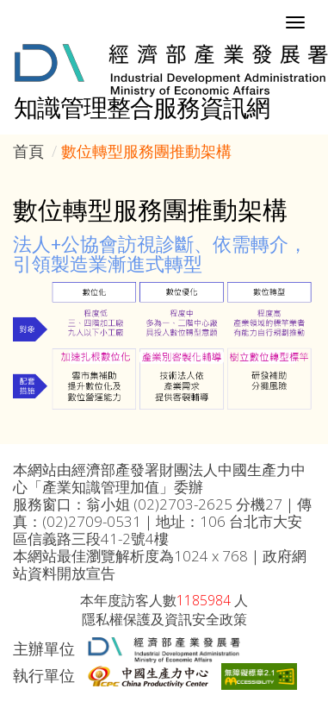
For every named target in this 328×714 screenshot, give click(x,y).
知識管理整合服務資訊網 (141, 107)
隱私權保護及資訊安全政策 (164, 619)
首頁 (28, 151)
